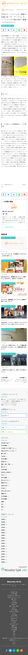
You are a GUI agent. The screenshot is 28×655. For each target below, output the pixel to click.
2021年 (3, 530)
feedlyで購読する (8, 432)
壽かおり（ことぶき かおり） (9, 399)
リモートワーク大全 (10, 405)
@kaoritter (4, 584)
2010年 (3, 559)
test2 (14, 643)
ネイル (3, 475)
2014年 (3, 549)
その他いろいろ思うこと (7, 25)
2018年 (3, 538)
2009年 (3, 562)
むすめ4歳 (4, 477)
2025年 (3, 519)
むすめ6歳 (4, 499)
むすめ (3, 488)
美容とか (3, 493)
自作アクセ (4, 483)
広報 (2, 501)
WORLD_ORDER (5, 472)
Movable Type (5, 443)
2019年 (3, 535)
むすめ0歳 (4, 445)
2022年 (3, 527)
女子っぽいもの (5, 491)
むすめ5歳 (4, 496)
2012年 (3, 554)
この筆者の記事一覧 (8, 227)
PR (2, 504)
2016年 (3, 543)
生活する (3, 461)
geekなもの (4, 485)
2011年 (2, 557)
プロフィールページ (12, 222)
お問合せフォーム (14, 640)
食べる (3, 467)
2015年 (3, 546)
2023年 (3, 525)
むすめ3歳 (4, 469)
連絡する (5, 415)
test (14, 642)
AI (1, 509)
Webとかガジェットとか (7, 451)
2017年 (3, 541)
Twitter (3, 456)
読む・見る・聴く (6, 464)
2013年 (3, 551)
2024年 (3, 522)
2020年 (3, 533)
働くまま (3, 453)
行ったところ (4, 480)
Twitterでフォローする (9, 427)
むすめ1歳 (3, 459)
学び (2, 507)
